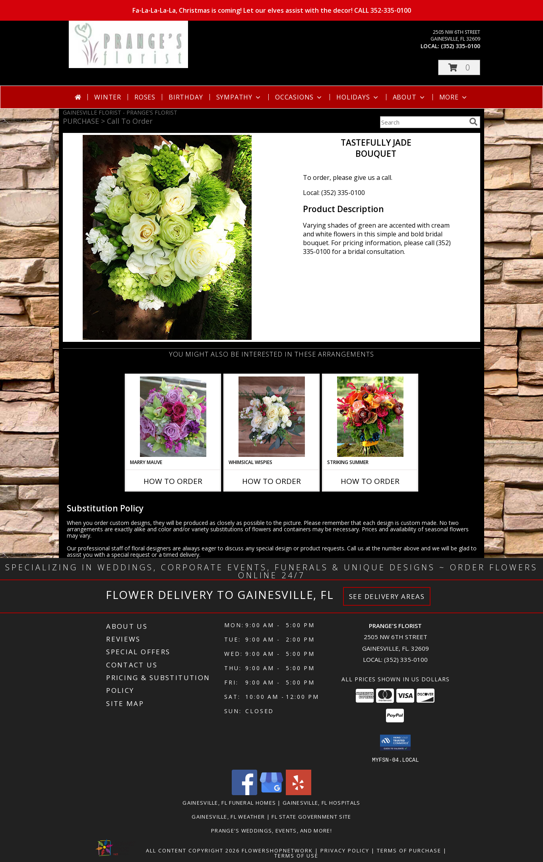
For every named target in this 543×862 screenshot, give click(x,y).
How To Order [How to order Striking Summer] (370, 481)
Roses (144, 97)
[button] (459, 67)
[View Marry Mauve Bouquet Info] (173, 416)
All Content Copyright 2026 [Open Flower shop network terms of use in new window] (193, 850)
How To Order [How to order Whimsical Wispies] (271, 481)
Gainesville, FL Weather (228, 816)
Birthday (186, 97)
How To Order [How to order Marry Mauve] (173, 481)
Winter (107, 97)
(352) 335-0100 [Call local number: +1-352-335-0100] (460, 46)
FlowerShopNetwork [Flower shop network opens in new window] (277, 850)
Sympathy (239, 97)
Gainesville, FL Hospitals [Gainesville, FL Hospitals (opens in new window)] (322, 802)
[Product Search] (422, 122)
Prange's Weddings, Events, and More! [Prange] (271, 830)
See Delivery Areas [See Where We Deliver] (387, 596)
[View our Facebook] (244, 792)
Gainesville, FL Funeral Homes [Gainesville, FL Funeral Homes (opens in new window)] (229, 802)
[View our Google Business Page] (271, 792)
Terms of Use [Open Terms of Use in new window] (296, 855)
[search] (473, 121)
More (453, 97)
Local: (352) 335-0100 (334, 192)
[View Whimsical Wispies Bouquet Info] (272, 416)
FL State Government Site (311, 816)
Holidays (357, 97)
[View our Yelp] (298, 792)
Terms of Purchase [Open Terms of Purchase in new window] (409, 850)
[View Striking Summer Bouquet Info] (370, 416)
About (409, 97)
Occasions (299, 97)
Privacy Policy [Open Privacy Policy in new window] (344, 850)
